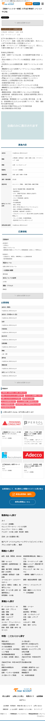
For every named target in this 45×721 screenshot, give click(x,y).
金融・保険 (5, 612)
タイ (3, 521)
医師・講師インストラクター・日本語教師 (32, 592)
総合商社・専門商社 (30, 612)
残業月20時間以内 (8, 667)
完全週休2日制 (26, 662)
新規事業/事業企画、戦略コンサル (33, 558)
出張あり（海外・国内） (30, 670)
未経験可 (4, 670)
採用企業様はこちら (22, 502)
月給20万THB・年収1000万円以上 (11, 664)
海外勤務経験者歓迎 (8, 654)
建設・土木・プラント (9, 609)
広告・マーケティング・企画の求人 (12, 395)
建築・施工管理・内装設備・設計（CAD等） (11, 571)
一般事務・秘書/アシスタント (33, 574)
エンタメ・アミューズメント (11, 622)
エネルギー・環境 (29, 622)
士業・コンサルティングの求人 (11, 398)
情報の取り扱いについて (24, 706)
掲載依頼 (5, 709)
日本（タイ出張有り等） (11, 537)
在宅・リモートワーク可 (30, 646)
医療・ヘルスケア (7, 617)
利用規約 (13, 706)
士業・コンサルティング (31, 614)
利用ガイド (30, 696)
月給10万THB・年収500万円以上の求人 (28, 404)
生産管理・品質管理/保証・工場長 (11, 565)
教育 (24, 619)
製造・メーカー (28, 606)
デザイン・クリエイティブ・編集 (32, 586)
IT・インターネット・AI (10, 606)
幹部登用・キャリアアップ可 (31, 649)
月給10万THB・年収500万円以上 (31, 658)
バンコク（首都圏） (8, 524)
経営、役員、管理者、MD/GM (11, 556)
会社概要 (6, 706)
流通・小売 (5, 619)
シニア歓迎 (5, 652)
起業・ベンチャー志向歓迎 (10, 672)
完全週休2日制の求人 (8, 407)
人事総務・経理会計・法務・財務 (11, 576)
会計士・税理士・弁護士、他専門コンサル (11, 586)
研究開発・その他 (7, 595)
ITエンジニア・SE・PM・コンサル (33, 571)
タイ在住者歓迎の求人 (8, 401)
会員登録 (28, 3)
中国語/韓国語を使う (8, 644)
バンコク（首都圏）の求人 (34, 395)
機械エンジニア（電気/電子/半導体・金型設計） (33, 565)
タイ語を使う (26, 641)
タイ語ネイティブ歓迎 (9, 675)
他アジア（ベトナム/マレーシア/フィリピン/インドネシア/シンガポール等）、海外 (22, 543)
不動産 (25, 609)
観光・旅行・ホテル (30, 625)
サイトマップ (38, 709)
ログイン (36, 3)
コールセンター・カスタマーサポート (11, 581)
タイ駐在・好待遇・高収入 (10, 657)
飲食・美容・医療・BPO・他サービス (11, 629)
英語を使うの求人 (28, 398)
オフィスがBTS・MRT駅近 (10, 649)
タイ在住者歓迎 (7, 646)
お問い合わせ (38, 706)
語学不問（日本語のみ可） (30, 644)
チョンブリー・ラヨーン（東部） (13, 529)
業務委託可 (25, 672)
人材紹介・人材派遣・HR (10, 625)
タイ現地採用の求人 (8, 404)
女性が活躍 (25, 652)
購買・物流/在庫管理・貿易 (32, 580)
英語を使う (5, 641)
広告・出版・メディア (30, 617)
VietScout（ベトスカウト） (19, 714)
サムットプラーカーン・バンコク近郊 (14, 526)
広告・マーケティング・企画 (32, 561)
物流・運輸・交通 (7, 614)
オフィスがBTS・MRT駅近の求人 (27, 401)
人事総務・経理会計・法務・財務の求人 (14, 392)
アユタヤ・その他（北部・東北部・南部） (15, 532)
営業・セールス (7, 561)
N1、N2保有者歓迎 (28, 675)
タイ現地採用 (26, 654)
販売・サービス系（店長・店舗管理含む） (11, 592)
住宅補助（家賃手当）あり (30, 667)
